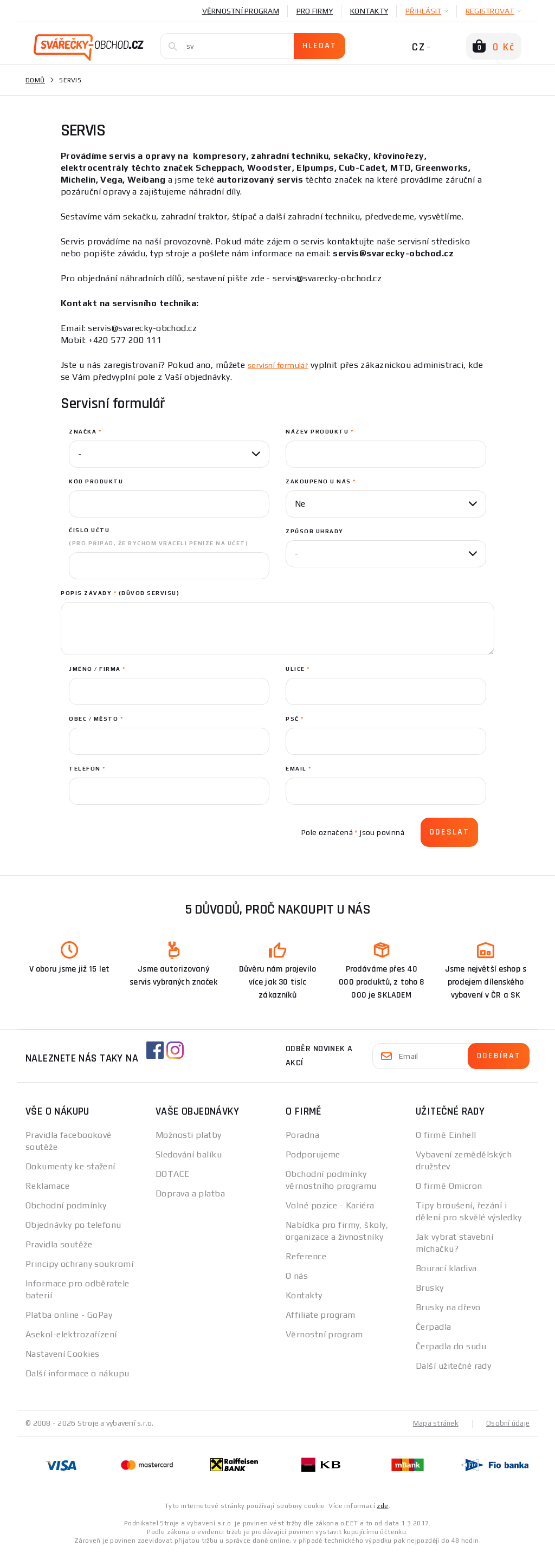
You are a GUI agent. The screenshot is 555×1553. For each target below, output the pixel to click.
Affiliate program (320, 1315)
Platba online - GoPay (68, 1315)
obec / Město (96, 719)
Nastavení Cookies (62, 1354)
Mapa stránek (433, 1423)
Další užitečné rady (453, 1366)
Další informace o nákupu (77, 1373)
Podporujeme (313, 1154)
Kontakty (369, 11)
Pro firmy (314, 11)
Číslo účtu (158, 536)
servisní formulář (282, 365)
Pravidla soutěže (58, 1244)
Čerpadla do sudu (451, 1346)
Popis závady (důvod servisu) (120, 593)
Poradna (302, 1135)
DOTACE (173, 1174)
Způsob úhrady (315, 531)
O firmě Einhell (446, 1135)
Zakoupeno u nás (321, 481)
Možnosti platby (189, 1135)
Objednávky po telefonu (73, 1225)
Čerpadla (433, 1327)
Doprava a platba (190, 1193)
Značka (85, 432)
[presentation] (151, 832)
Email (299, 769)
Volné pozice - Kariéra (330, 1205)
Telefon (87, 769)
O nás (297, 1276)
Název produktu (319, 432)
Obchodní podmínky (65, 1205)
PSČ (295, 719)
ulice (298, 669)
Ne (300, 504)
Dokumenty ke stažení (70, 1166)
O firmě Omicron (449, 1186)
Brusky (430, 1288)
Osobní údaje (507, 1423)
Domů (35, 80)
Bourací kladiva (446, 1268)
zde (382, 1505)
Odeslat (449, 832)
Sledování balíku (189, 1154)
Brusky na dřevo (448, 1307)
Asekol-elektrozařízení (71, 1334)
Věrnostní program (240, 11)
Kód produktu (96, 481)
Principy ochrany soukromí (79, 1264)
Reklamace (47, 1186)
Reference (306, 1256)
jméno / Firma (97, 669)
